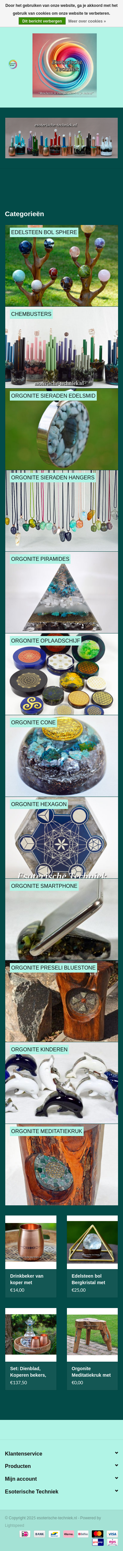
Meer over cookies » (87, 21)
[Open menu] (13, 64)
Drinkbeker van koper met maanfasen (26, 1279)
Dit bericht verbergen (42, 21)
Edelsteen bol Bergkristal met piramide (88, 1279)
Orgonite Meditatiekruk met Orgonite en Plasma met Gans (91, 1372)
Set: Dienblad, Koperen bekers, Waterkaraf (28, 1372)
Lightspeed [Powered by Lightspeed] (14, 1525)
